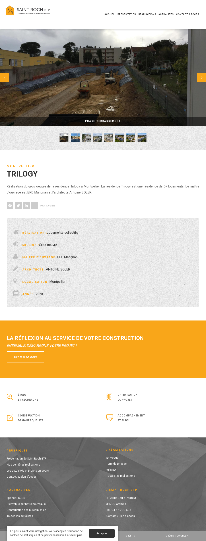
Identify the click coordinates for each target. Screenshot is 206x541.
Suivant (195, 77)
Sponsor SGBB (16, 497)
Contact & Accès (187, 14)
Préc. (11, 77)
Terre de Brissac (116, 463)
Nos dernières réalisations (24, 464)
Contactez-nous (27, 357)
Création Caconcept (178, 536)
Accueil (110, 14)
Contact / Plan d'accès (121, 516)
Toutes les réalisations (121, 475)
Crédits (131, 536)
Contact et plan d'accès (22, 476)
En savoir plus (73, 535)
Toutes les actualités (20, 516)
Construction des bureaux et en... (28, 510)
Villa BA (111, 469)
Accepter (102, 534)
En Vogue (112, 457)
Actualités (166, 14)
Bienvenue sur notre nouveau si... (28, 504)
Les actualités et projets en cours (28, 470)
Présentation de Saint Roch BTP (28, 458)
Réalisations (147, 14)
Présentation (126, 14)
